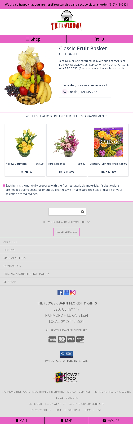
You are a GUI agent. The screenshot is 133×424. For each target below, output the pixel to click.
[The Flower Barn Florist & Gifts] (66, 29)
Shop (33, 39)
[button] (66, 354)
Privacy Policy (41, 409)
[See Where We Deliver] (66, 231)
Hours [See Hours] (111, 420)
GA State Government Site (86, 403)
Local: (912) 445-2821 (66, 321)
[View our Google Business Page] (66, 294)
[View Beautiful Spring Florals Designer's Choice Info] (108, 142)
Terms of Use (92, 409)
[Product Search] (67, 212)
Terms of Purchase (67, 409)
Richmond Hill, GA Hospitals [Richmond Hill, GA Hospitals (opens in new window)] (71, 391)
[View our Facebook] (60, 294)
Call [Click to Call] (22, 420)
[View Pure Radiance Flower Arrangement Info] (67, 142)
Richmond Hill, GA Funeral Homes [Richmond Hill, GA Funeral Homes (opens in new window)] (25, 391)
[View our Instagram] (73, 294)
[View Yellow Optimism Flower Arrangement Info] (25, 142)
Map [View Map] (66, 420)
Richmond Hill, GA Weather (47, 403)
